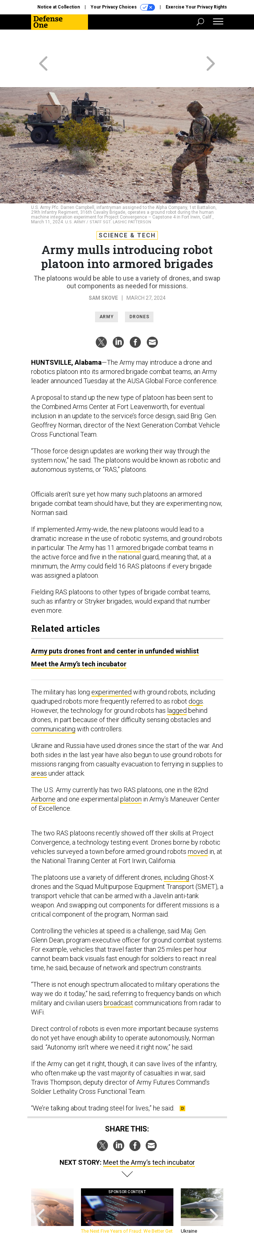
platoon (131, 772)
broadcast (118, 976)
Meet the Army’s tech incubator (78, 637)
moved (198, 825)
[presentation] (40, 1188)
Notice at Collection (58, 7)
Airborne (43, 772)
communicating (53, 702)
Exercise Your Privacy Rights (196, 7)
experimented (111, 665)
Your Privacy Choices (123, 7)
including (176, 851)
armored (128, 521)
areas (39, 747)
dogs (196, 675)
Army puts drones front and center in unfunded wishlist (115, 624)
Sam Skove (103, 271)
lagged (177, 684)
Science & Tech (127, 208)
